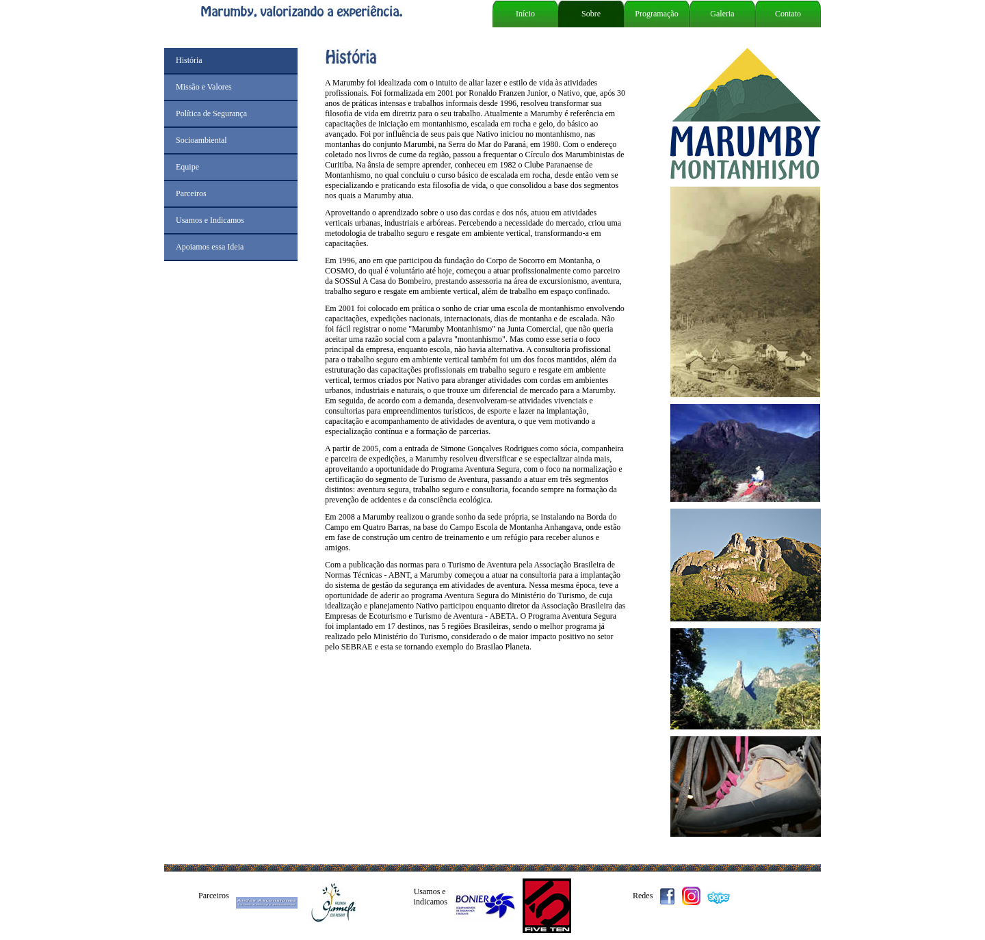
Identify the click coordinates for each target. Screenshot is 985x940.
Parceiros (191, 193)
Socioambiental (201, 140)
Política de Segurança (211, 113)
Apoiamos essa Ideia (210, 247)
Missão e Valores (204, 87)
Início (525, 13)
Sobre (591, 13)
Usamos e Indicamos (210, 220)
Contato (788, 13)
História (189, 60)
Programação (656, 13)
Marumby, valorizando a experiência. (324, 12)
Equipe (187, 167)
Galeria (722, 13)
